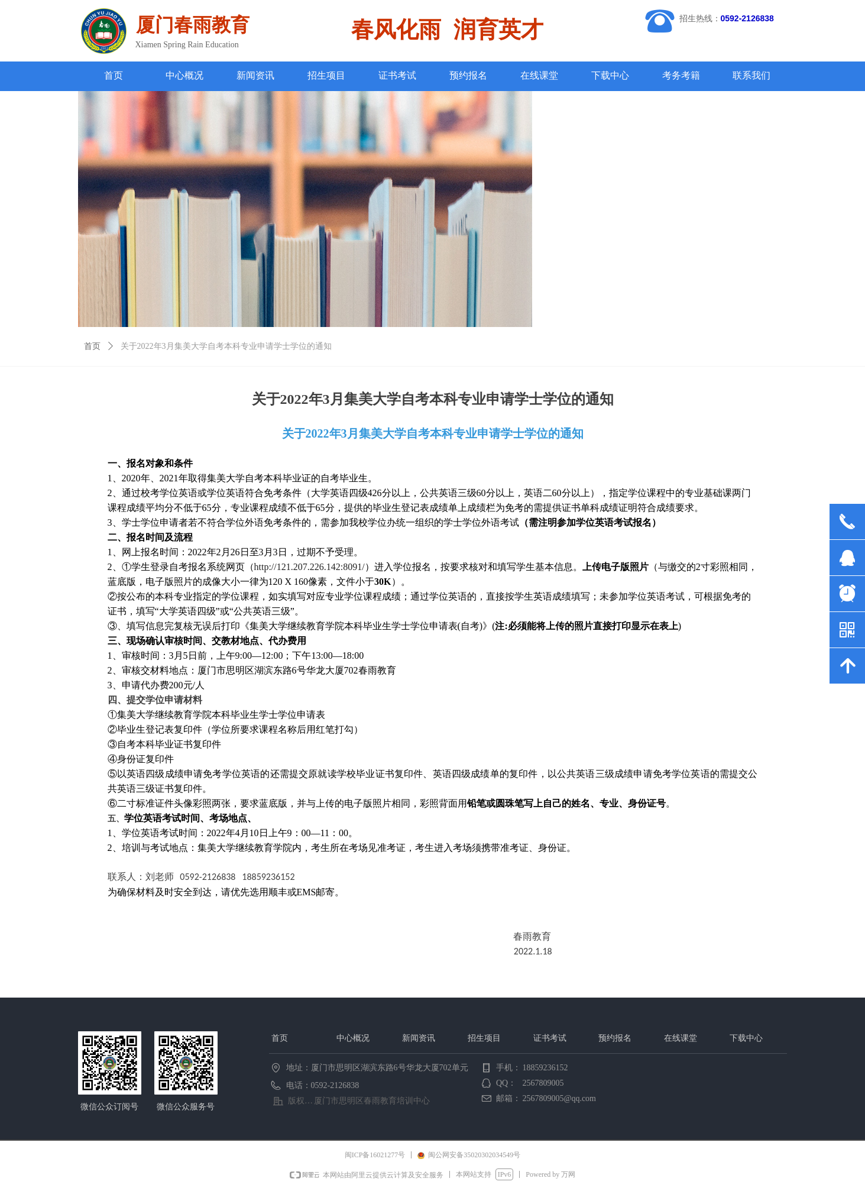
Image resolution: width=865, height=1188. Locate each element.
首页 (92, 346)
